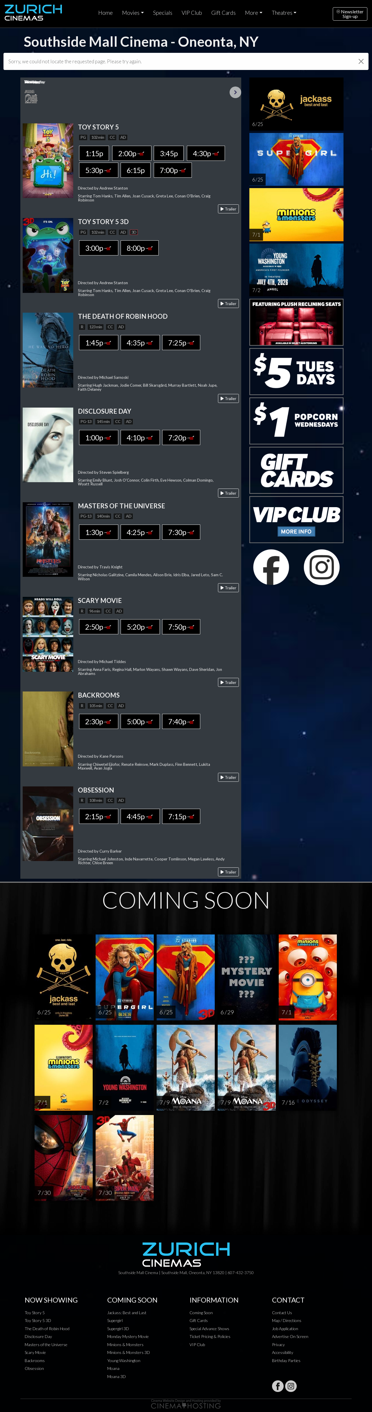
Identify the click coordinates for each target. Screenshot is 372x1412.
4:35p (140, 342)
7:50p (181, 626)
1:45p (98, 342)
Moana (113, 1368)
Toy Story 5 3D (38, 1320)
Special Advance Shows (209, 1328)
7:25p (181, 342)
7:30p (181, 532)
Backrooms (35, 1360)
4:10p (140, 437)
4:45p (140, 816)
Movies (131, 13)
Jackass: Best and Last (126, 1312)
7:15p (181, 816)
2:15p (98, 816)
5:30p (98, 170)
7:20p (181, 437)
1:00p (98, 437)
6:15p (135, 170)
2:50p (98, 626)
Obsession (34, 1368)
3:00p (98, 248)
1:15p (94, 153)
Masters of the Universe (46, 1344)
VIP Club (192, 13)
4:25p (140, 532)
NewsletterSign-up (350, 14)
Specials (162, 13)
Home (105, 13)
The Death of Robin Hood (47, 1328)
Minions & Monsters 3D (128, 1352)
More (251, 13)
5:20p (140, 626)
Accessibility (282, 1352)
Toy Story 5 (35, 1312)
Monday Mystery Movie (128, 1336)
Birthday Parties (286, 1360)
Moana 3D (116, 1376)
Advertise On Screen (290, 1336)
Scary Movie (35, 1352)
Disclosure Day (38, 1336)
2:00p (131, 153)
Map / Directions (286, 1320)
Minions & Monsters (125, 1344)
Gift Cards (223, 13)
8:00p (140, 248)
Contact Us (282, 1312)
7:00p (173, 170)
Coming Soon (201, 1312)
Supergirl (115, 1320)
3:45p (169, 153)
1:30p (98, 532)
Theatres (282, 13)
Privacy (278, 1344)
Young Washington (123, 1360)
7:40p (181, 721)
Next (235, 92)
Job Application (285, 1328)
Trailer (228, 208)
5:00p (140, 721)
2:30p (98, 721)
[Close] (361, 61)
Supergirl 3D (118, 1328)
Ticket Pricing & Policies (209, 1336)
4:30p (206, 153)
